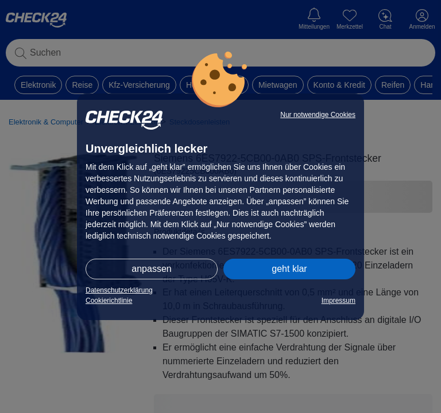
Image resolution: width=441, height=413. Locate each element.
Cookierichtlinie (109, 301)
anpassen (151, 269)
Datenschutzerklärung (119, 290)
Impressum (338, 301)
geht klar (289, 269)
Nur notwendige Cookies (317, 115)
